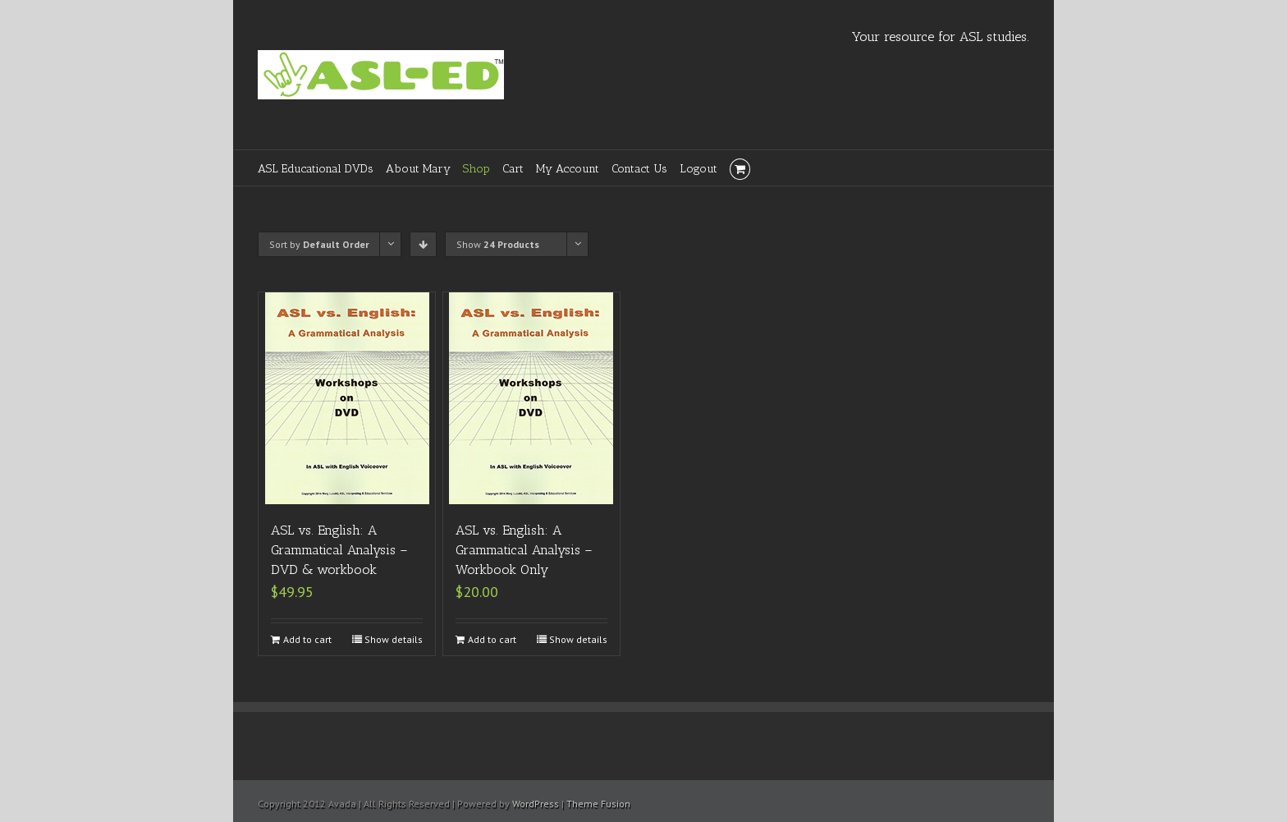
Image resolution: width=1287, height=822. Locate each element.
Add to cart (307, 639)
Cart (513, 169)
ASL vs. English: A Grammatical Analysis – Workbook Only (524, 549)
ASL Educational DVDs (315, 169)
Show (497, 244)
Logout (698, 169)
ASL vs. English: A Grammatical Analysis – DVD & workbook (339, 549)
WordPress (535, 803)
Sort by (319, 244)
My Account (567, 169)
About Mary (418, 169)
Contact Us (639, 169)
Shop (476, 169)
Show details (393, 639)
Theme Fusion (598, 803)
